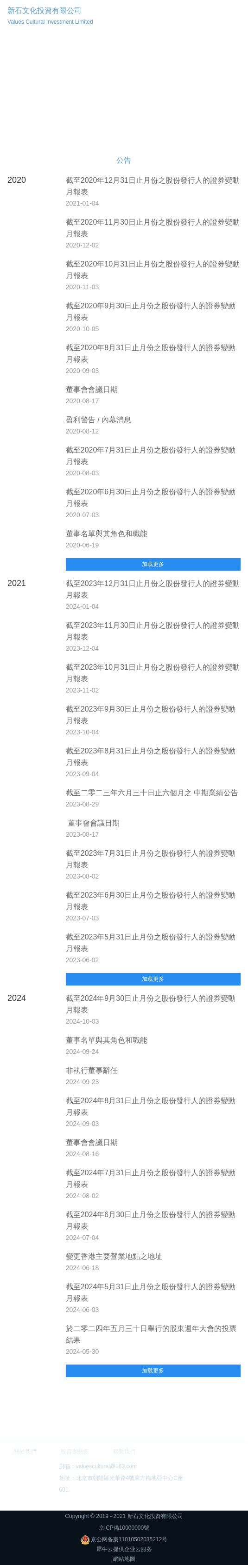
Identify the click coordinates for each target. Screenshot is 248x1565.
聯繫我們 (124, 1451)
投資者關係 (75, 1451)
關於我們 (25, 1451)
